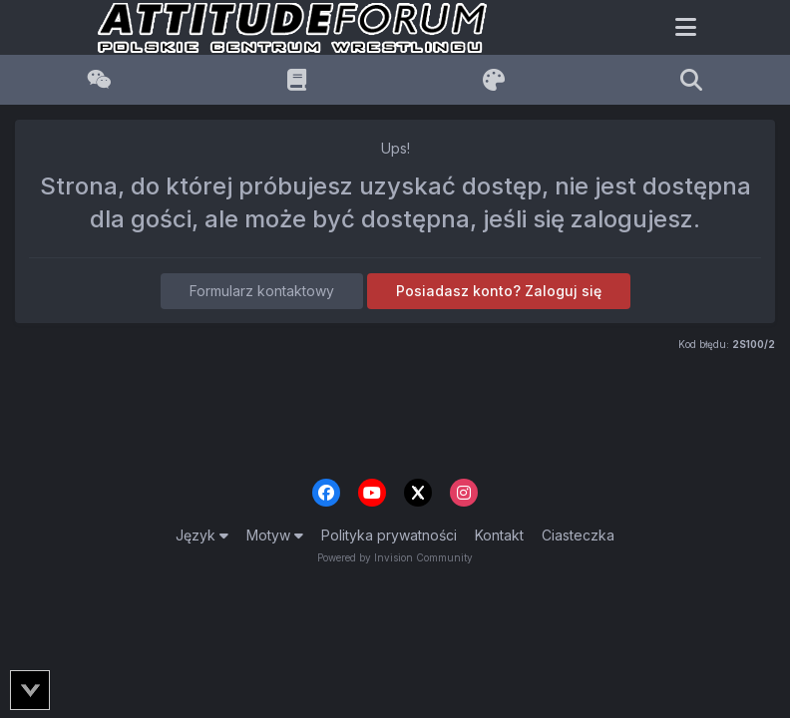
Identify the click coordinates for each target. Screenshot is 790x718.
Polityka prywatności (389, 535)
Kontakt (499, 535)
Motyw (274, 535)
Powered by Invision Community (395, 557)
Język (202, 535)
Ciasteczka (578, 535)
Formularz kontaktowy (262, 290)
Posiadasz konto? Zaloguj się (498, 290)
